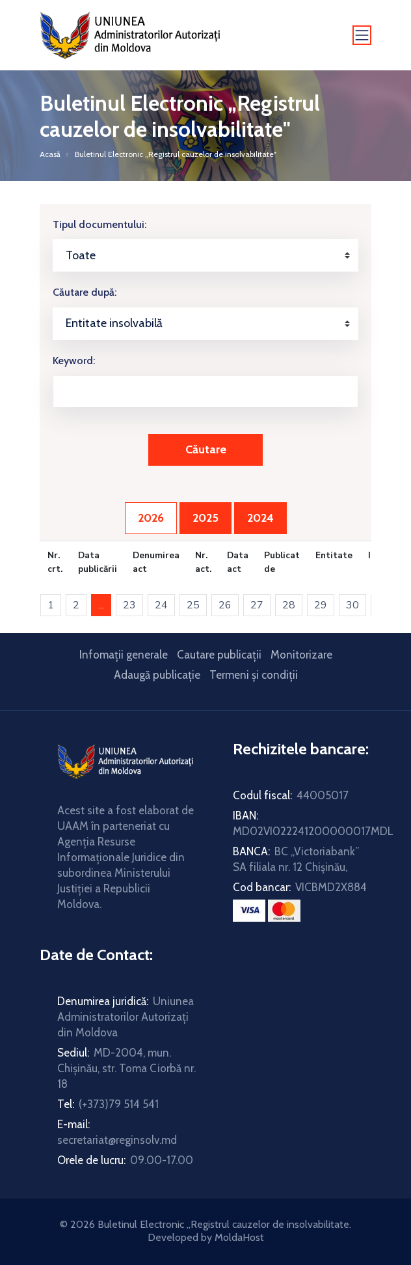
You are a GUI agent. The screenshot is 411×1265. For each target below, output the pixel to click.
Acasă (50, 154)
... (104, 604)
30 (352, 605)
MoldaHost (239, 1237)
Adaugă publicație (157, 674)
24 (161, 605)
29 (320, 605)
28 (288, 605)
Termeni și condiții (253, 674)
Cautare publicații (219, 654)
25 (193, 605)
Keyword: (74, 360)
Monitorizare (301, 654)
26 (225, 605)
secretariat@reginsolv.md (117, 1139)
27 (256, 605)
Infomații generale (123, 654)
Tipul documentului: (99, 224)
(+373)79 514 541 (119, 1104)
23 (129, 605)
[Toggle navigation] (362, 35)
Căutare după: (84, 292)
